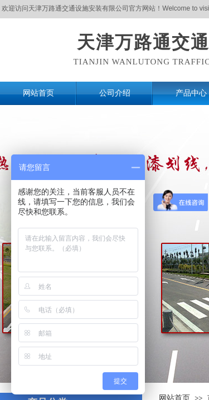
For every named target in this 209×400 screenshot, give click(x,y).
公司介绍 (114, 93)
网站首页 (38, 93)
